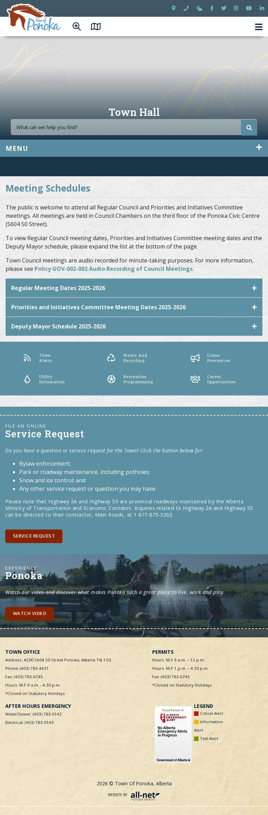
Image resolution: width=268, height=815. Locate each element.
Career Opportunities (213, 379)
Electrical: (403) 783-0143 (29, 722)
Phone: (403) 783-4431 (27, 668)
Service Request (34, 536)
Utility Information (43, 379)
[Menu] (259, 26)
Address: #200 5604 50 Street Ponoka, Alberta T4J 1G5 (58, 659)
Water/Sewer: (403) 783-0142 (33, 714)
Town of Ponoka (34, 18)
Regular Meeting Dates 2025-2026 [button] (58, 288)
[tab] (134, 288)
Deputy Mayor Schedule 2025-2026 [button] (58, 326)
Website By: (134, 794)
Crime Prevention (210, 358)
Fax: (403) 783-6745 (24, 676)
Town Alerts (37, 358)
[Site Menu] (134, 148)
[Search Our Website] (134, 127)
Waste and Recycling (126, 358)
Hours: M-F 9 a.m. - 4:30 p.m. (33, 685)
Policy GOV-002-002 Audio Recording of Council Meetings (114, 269)
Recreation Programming (129, 379)
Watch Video (29, 613)
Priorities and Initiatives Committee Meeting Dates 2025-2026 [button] (98, 307)
